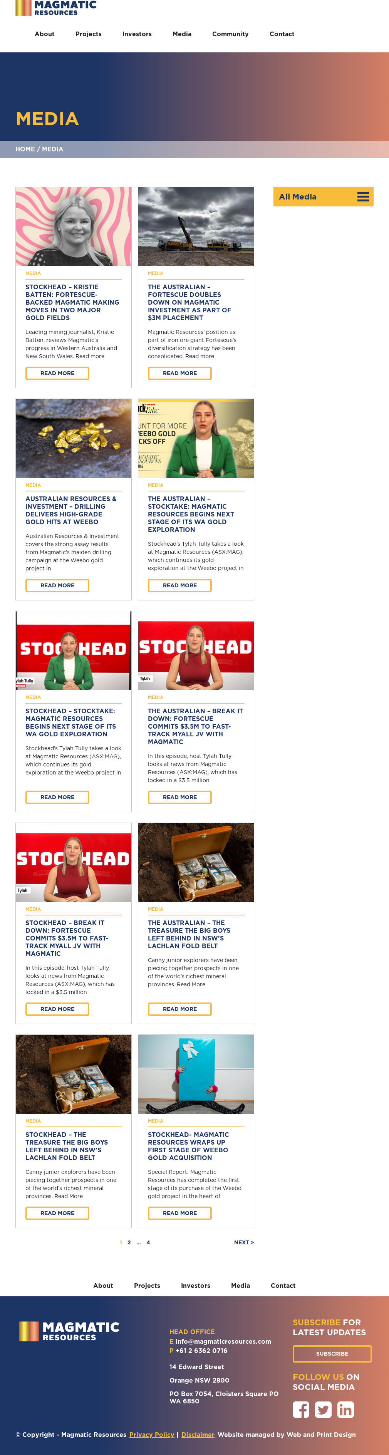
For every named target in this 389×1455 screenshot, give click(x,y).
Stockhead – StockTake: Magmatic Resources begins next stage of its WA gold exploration (70, 722)
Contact (282, 34)
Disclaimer (198, 1434)
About (45, 34)
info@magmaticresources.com (223, 1341)
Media (182, 34)
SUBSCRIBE (332, 1354)
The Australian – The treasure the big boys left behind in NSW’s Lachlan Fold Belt (189, 934)
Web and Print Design (321, 1434)
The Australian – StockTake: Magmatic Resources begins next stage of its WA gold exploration (191, 514)
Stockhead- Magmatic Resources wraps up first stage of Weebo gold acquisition (188, 1146)
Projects (88, 34)
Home (25, 149)
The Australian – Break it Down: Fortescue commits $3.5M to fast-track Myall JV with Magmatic (195, 726)
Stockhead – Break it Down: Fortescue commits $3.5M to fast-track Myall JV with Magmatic (67, 938)
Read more (57, 373)
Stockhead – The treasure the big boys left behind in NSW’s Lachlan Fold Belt (66, 1146)
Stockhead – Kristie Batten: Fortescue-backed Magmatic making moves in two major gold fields (72, 302)
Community (230, 34)
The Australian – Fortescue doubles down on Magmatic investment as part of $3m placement (189, 302)
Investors (137, 34)
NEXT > (244, 1242)
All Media (324, 196)
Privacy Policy (151, 1434)
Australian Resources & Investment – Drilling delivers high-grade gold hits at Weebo (70, 510)
